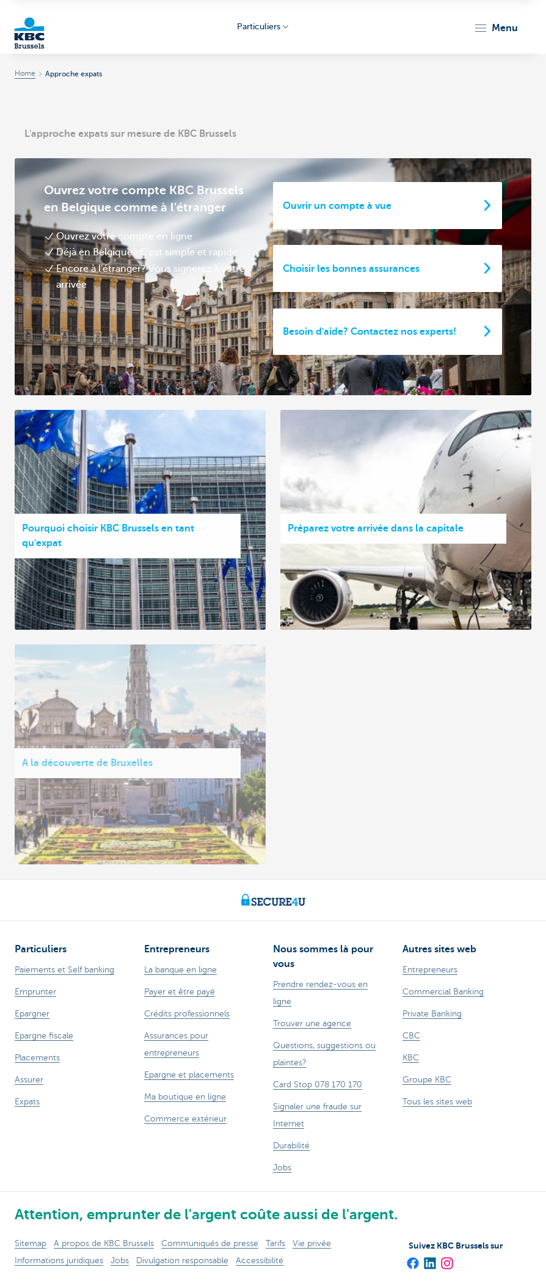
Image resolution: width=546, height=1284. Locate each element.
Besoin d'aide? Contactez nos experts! (369, 331)
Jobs (120, 1260)
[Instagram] (446, 1259)
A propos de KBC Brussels (104, 1243)
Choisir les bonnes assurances (351, 268)
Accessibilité (259, 1260)
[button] (496, 28)
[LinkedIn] (429, 1259)
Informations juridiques (59, 1260)
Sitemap (30, 1243)
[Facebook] (412, 1259)
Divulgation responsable (182, 1260)
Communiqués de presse (209, 1243)
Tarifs (275, 1243)
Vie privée (312, 1243)
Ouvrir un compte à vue (337, 205)
